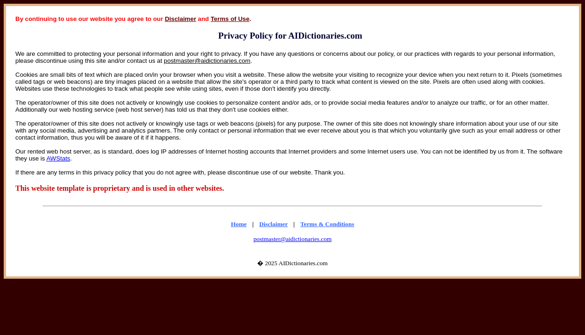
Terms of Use (230, 18)
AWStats (58, 158)
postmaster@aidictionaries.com (292, 238)
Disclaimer (180, 18)
